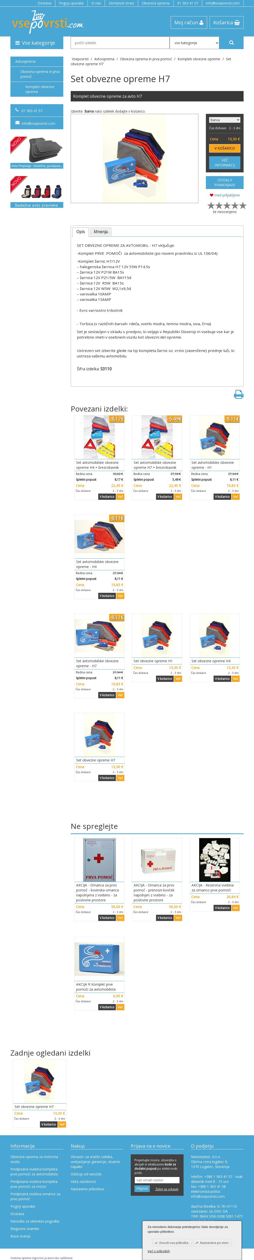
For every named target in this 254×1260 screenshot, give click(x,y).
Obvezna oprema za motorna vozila (34, 1159)
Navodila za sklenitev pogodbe (35, 1221)
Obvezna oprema (156, 3)
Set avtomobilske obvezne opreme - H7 (97, 663)
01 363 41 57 (187, 3)
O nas (96, 3)
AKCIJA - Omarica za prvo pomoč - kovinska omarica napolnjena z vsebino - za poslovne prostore (97, 892)
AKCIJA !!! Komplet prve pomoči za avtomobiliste (96, 987)
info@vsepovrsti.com (223, 3)
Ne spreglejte (94, 826)
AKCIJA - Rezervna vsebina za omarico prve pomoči (212, 887)
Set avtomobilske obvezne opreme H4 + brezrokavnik (97, 465)
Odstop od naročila (86, 1174)
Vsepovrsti (81, 59)
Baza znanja (20, 1236)
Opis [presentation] (80, 231)
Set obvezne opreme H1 (153, 661)
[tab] (80, 232)
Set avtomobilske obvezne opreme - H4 (97, 564)
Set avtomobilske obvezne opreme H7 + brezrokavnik (155, 465)
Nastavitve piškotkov (87, 1189)
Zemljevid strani (121, 3)
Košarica (226, 22)
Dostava (44, 3)
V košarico (107, 497)
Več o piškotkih (159, 1251)
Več (120, 497)
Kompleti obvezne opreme (39, 89)
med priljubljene (225, 195)
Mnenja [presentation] (101, 231)
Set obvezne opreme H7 (95, 760)
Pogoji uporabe (71, 3)
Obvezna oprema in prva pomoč (40, 74)
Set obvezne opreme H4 (210, 661)
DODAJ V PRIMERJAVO (224, 182)
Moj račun (188, 22)
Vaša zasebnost (83, 1181)
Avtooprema (25, 61)
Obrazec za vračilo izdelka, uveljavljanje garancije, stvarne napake (95, 1161)
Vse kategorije (35, 42)
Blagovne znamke (24, 1228)
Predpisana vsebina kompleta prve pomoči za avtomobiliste (34, 1171)
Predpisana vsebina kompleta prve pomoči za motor (34, 1184)
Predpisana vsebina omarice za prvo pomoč (35, 1196)
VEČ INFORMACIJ (225, 162)
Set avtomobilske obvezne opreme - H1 (212, 465)
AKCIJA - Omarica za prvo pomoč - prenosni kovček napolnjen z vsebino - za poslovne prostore (154, 892)
